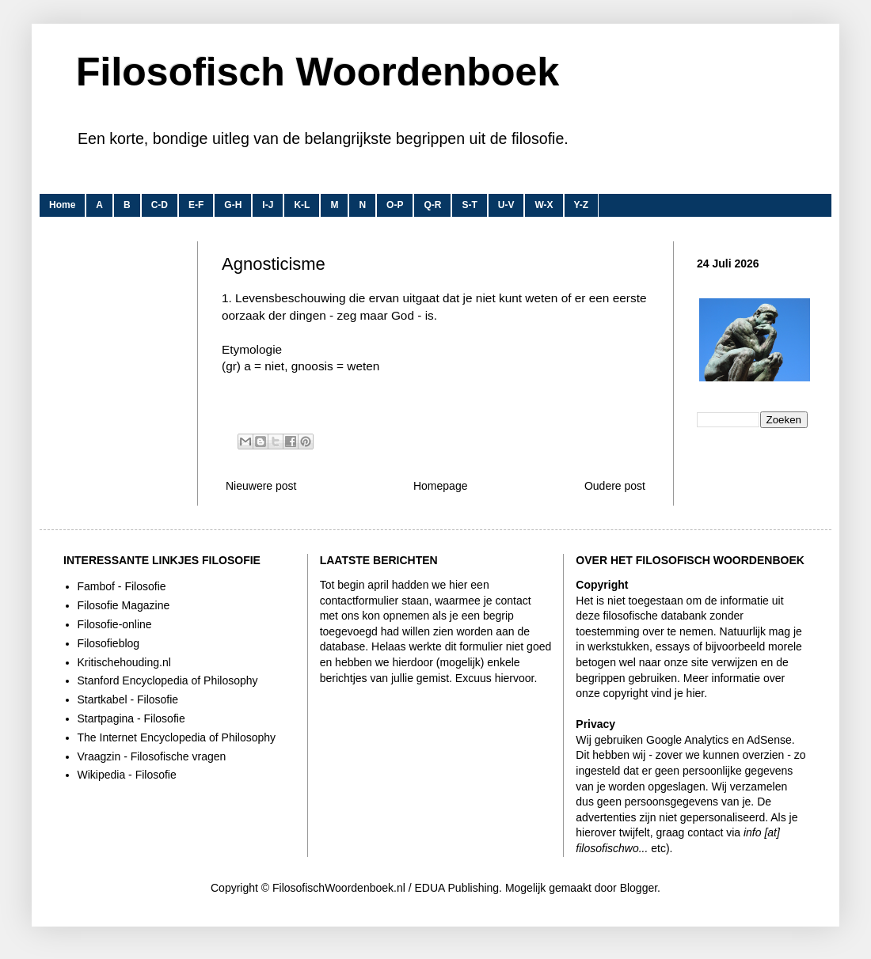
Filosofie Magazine (124, 605)
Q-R (432, 204)
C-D (159, 204)
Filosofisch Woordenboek (317, 72)
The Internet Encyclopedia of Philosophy (177, 737)
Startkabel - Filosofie (128, 699)
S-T (469, 204)
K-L (302, 204)
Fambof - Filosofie (122, 586)
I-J (267, 204)
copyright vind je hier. (655, 693)
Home (62, 204)
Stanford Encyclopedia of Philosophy (168, 680)
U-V (506, 204)
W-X (543, 204)
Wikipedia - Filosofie (127, 774)
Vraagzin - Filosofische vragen (152, 756)
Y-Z (581, 204)
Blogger (638, 887)
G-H (233, 204)
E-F (195, 204)
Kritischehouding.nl (124, 662)
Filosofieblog (109, 643)
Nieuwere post (261, 486)
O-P (394, 204)
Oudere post (614, 486)
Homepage (440, 486)
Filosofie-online (115, 624)
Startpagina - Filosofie (131, 718)
